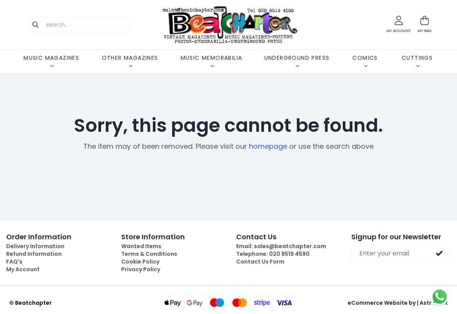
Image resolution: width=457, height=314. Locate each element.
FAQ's (14, 261)
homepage (268, 146)
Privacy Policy (140, 269)
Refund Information (34, 254)
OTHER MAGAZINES (130, 61)
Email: (281, 246)
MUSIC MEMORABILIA (211, 61)
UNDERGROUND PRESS (297, 61)
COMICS (364, 61)
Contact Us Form (260, 261)
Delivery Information (35, 246)
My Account (23, 269)
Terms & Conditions (149, 254)
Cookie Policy (140, 261)
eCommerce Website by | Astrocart (398, 303)
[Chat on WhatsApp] (439, 296)
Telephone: (273, 254)
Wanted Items (141, 246)
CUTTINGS (417, 61)
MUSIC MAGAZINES (51, 61)
